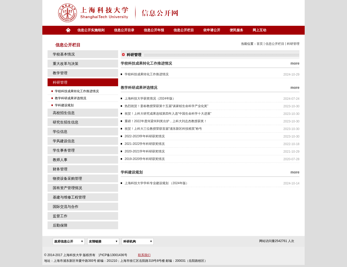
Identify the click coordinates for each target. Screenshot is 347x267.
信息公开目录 (124, 30)
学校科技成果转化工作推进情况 (147, 74)
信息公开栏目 (183, 30)
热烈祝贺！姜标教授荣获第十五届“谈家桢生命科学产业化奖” (166, 106)
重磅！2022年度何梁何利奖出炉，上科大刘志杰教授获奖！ (166, 121)
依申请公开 (211, 30)
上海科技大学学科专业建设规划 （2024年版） (157, 183)
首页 (68, 30)
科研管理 (293, 44)
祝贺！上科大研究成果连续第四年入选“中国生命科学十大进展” (168, 113)
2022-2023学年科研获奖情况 (145, 136)
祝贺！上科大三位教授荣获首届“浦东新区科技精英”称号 (163, 129)
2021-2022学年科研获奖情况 (145, 144)
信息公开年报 (154, 30)
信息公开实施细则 (91, 30)
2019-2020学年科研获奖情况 (145, 159)
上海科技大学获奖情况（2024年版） (150, 98)
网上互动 (259, 30)
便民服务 (236, 30)
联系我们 (144, 255)
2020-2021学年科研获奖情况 (145, 151)
